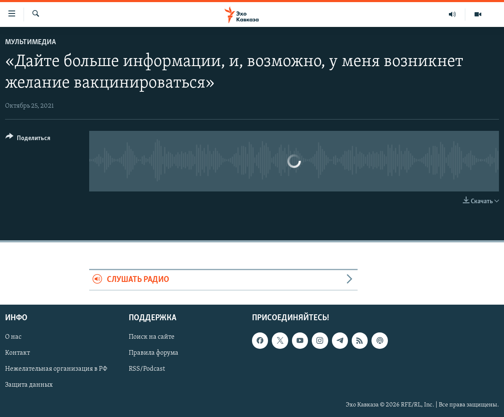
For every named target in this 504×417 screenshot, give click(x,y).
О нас (13, 337)
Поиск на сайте (152, 337)
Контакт (17, 353)
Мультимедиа (30, 42)
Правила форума (153, 353)
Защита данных (29, 385)
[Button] (27, 139)
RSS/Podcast (147, 369)
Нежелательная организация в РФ (56, 369)
